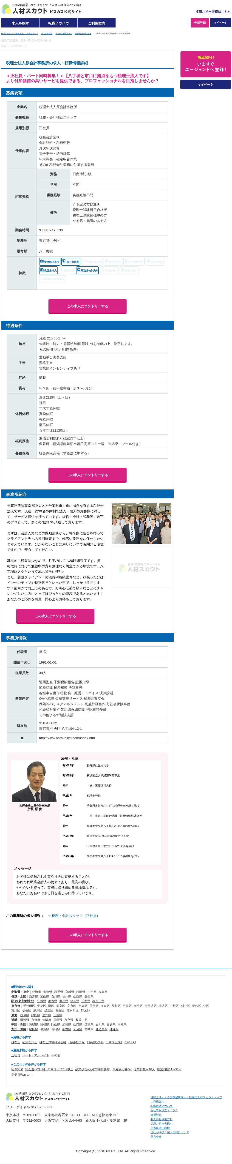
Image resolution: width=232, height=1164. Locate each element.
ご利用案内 (96, 23)
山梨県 (77, 996)
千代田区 (29, 1006)
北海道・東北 (20, 992)
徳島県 (89, 1024)
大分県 (77, 1029)
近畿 (14, 1020)
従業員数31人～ (21, 1075)
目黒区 (127, 1006)
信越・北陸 (18, 996)
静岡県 (35, 1015)
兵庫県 (57, 1020)
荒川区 (15, 1010)
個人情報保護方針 (161, 1119)
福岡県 (33, 1029)
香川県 (100, 1024)
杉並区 (185, 1006)
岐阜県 (24, 1015)
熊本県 (66, 1029)
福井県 (66, 996)
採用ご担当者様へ (161, 1123)
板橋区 (26, 1010)
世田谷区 (151, 1006)
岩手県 (58, 992)
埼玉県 (74, 1001)
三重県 (57, 1015)
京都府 (35, 1020)
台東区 (83, 1006)
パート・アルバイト (35, 1055)
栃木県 (52, 1001)
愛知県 (46, 1015)
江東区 (105, 1006)
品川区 (116, 1006)
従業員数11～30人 (169, 1069)
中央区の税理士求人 (83, 33)
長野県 (89, 996)
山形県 (92, 992)
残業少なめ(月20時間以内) (92, 1069)
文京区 (71, 1006)
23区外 (85, 1010)
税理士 (15, 1042)
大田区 (138, 1006)
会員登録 (200, 23)
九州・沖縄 (18, 1029)
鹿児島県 (102, 1029)
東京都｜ (17, 1006)
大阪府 (46, 1020)
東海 (14, 1015)
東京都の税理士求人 (64, 33)
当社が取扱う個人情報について (169, 1132)
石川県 (55, 996)
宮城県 (69, 992)
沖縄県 (114, 1029)
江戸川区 (73, 1010)
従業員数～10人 (144, 1069)
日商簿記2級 (95, 1042)
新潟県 (33, 996)
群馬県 (63, 1001)
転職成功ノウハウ (161, 1106)
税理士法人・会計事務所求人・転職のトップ (19, 33)
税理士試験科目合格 (52, 1042)
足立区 (48, 1010)
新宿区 (60, 1006)
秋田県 (80, 992)
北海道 (36, 992)
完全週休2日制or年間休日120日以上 (49, 1069)
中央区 (41, 1006)
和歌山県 (82, 1020)
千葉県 (85, 1001)
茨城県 (41, 1001)
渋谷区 (163, 1006)
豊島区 (196, 1006)
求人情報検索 (46, 33)
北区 (206, 1006)
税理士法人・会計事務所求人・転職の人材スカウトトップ (186, 1097)
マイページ (220, 22)
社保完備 (17, 1069)
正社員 (15, 1055)
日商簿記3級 (114, 1042)
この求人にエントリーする (87, 306)
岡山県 (55, 1024)
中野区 (174, 1006)
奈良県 (68, 1020)
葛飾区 (59, 1010)
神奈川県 (98, 1001)
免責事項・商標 (160, 1128)
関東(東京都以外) (22, 1001)
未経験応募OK (122, 1069)
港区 (51, 1006)
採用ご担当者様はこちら (213, 12)
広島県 (66, 1024)
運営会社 (155, 1136)
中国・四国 (18, 1024)
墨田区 (94, 1006)
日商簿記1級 (76, 1042)
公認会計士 (29, 1042)
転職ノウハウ (58, 23)
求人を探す (20, 23)
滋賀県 (24, 1020)
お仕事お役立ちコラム (164, 1110)
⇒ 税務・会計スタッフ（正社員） (73, 916)
